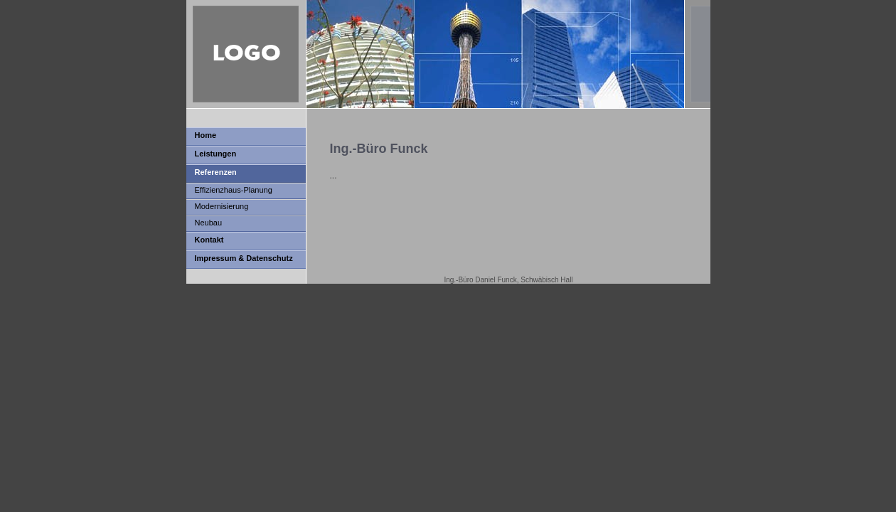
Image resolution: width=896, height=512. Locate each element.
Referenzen (216, 172)
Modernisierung (222, 206)
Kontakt (209, 239)
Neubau (209, 222)
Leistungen (216, 153)
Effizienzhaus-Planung (233, 190)
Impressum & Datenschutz (244, 258)
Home (206, 135)
